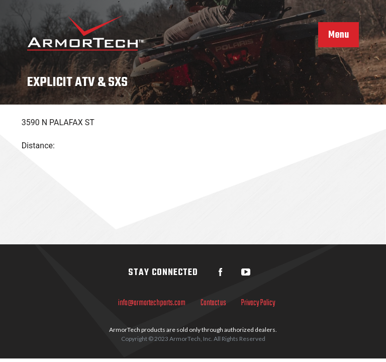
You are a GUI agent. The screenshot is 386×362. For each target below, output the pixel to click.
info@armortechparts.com (151, 303)
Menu (338, 35)
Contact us (213, 303)
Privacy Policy (258, 303)
